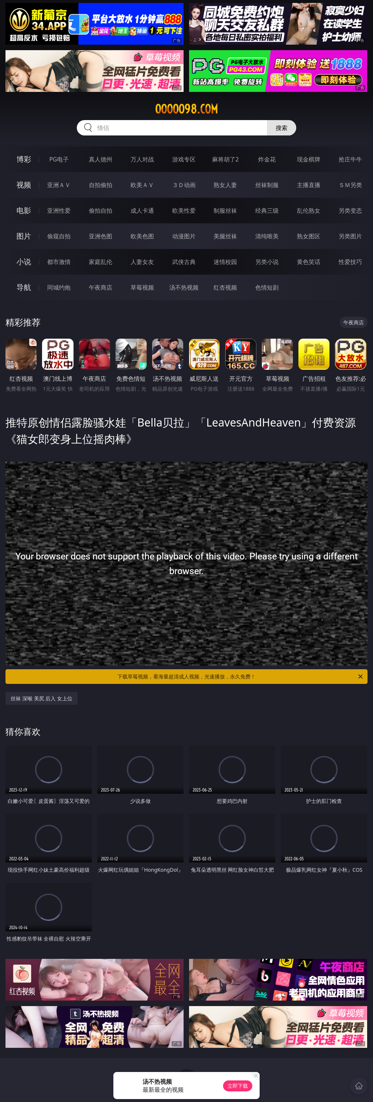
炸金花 (267, 159)
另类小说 (267, 262)
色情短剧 (267, 287)
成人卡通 (142, 210)
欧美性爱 (184, 210)
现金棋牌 (308, 159)
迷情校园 (225, 262)
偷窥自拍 (59, 236)
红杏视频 (225, 287)
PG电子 (59, 159)
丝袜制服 (267, 185)
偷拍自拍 (100, 210)
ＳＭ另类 (350, 185)
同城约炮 (59, 287)
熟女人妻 (225, 185)
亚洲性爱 (59, 210)
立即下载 (237, 1085)
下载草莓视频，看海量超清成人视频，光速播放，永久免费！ (240, 676)
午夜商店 (100, 287)
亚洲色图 (100, 236)
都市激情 (59, 262)
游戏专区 (184, 159)
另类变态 (350, 210)
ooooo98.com (186, 109)
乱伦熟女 (308, 210)
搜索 (281, 128)
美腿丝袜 (225, 236)
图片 (23, 236)
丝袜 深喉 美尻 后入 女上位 (41, 698)
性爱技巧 (350, 262)
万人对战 (142, 159)
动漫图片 (184, 236)
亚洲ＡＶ (59, 185)
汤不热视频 (184, 287)
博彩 (23, 159)
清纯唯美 (267, 236)
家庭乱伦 (100, 262)
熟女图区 (308, 236)
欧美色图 (142, 236)
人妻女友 (142, 262)
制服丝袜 (225, 210)
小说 (23, 262)
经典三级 (267, 210)
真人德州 (100, 159)
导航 (23, 287)
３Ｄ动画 (184, 185)
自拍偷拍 (100, 185)
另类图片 (350, 236)
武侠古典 (184, 262)
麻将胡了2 (225, 159)
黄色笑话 (308, 262)
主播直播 (308, 185)
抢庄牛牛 (350, 159)
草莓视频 (142, 287)
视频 (23, 185)
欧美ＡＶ (142, 185)
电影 (23, 210)
